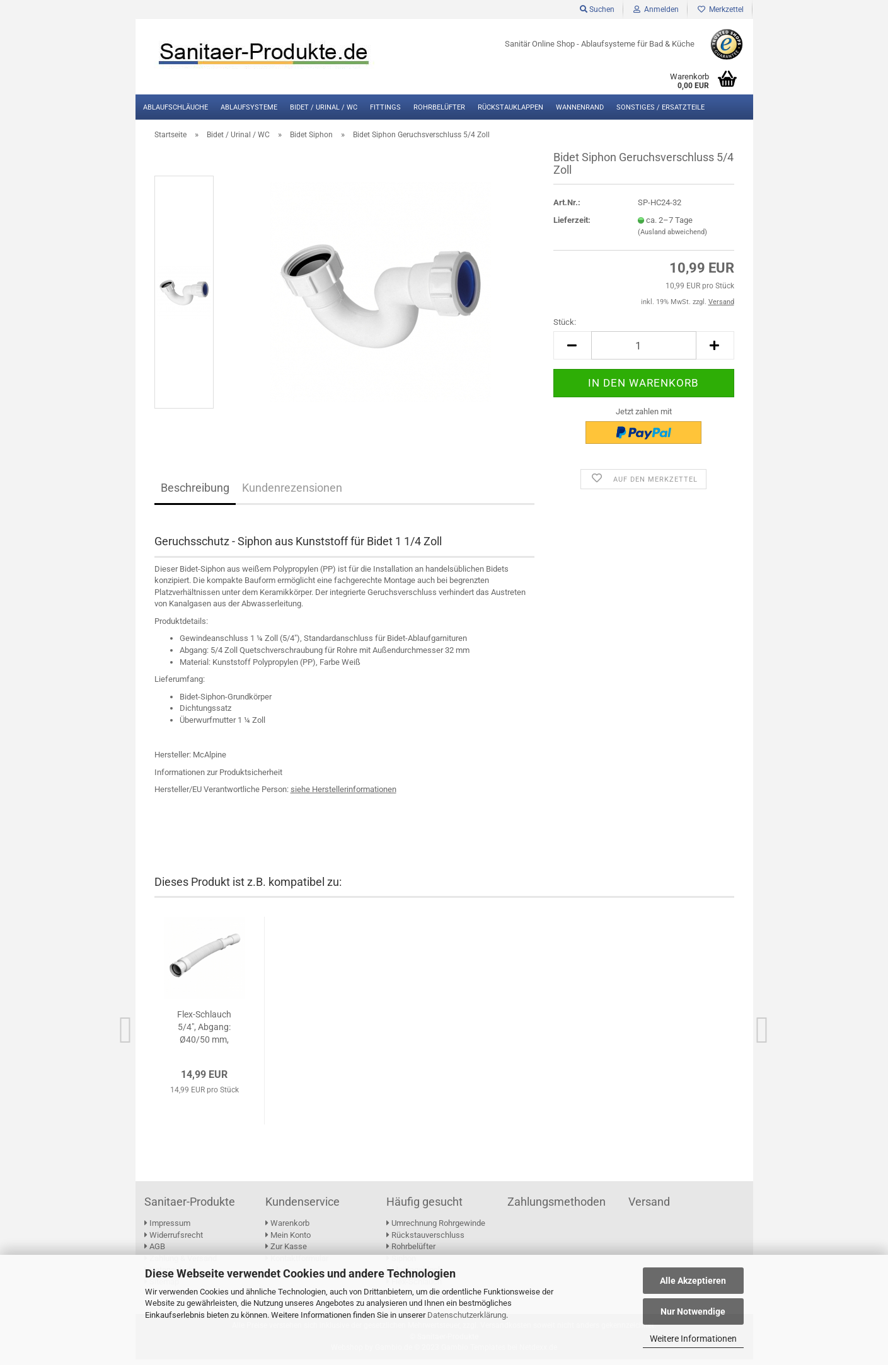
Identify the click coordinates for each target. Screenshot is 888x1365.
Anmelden (656, 9)
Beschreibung (195, 494)
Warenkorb (287, 1229)
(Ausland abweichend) (672, 238)
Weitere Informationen (693, 1339)
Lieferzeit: (572, 225)
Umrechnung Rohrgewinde (435, 1229)
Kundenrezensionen (292, 494)
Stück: (564, 328)
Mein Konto (288, 1240)
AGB (154, 1252)
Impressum (167, 1229)
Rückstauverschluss (425, 1240)
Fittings (385, 107)
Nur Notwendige (692, 1311)
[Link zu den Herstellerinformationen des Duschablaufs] (343, 795)
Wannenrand (580, 107)
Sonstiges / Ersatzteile (660, 107)
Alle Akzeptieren (693, 1281)
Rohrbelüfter (439, 107)
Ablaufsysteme (249, 107)
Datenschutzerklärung (466, 1315)
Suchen (597, 9)
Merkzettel (721, 9)
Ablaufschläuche (175, 107)
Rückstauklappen (510, 107)
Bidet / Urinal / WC (323, 107)
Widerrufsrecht (173, 1240)
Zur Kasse (286, 1252)
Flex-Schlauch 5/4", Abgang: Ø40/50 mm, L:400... (204, 1034)
